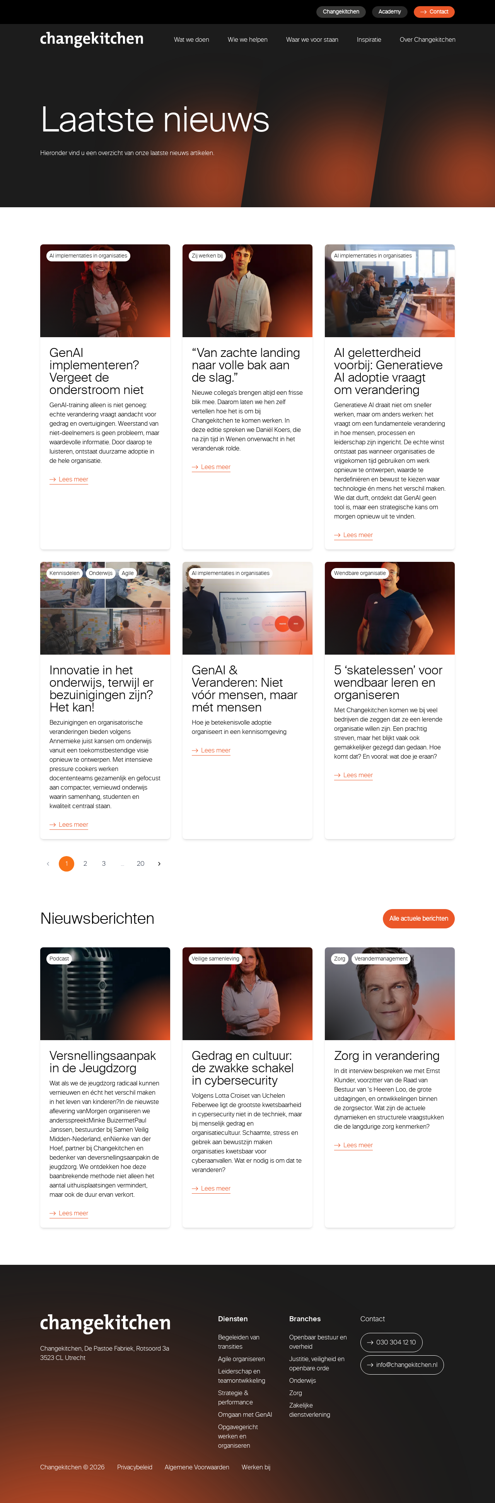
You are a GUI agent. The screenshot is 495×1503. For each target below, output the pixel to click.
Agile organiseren (241, 1359)
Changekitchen (341, 12)
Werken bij (256, 1467)
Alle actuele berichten (418, 918)
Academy (390, 12)
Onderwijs (302, 1380)
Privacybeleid (134, 1467)
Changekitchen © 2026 (72, 1467)
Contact (434, 12)
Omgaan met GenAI (245, 1414)
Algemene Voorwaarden (197, 1467)
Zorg (295, 1393)
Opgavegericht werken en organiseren (238, 1436)
